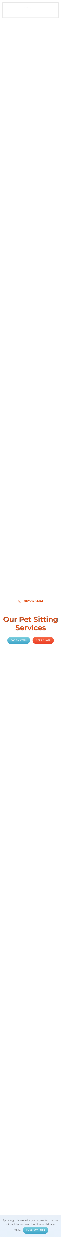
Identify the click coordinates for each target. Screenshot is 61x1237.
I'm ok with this (35, 1230)
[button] (47, 10)
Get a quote (43, 640)
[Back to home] (19, 10)
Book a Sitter (19, 640)
